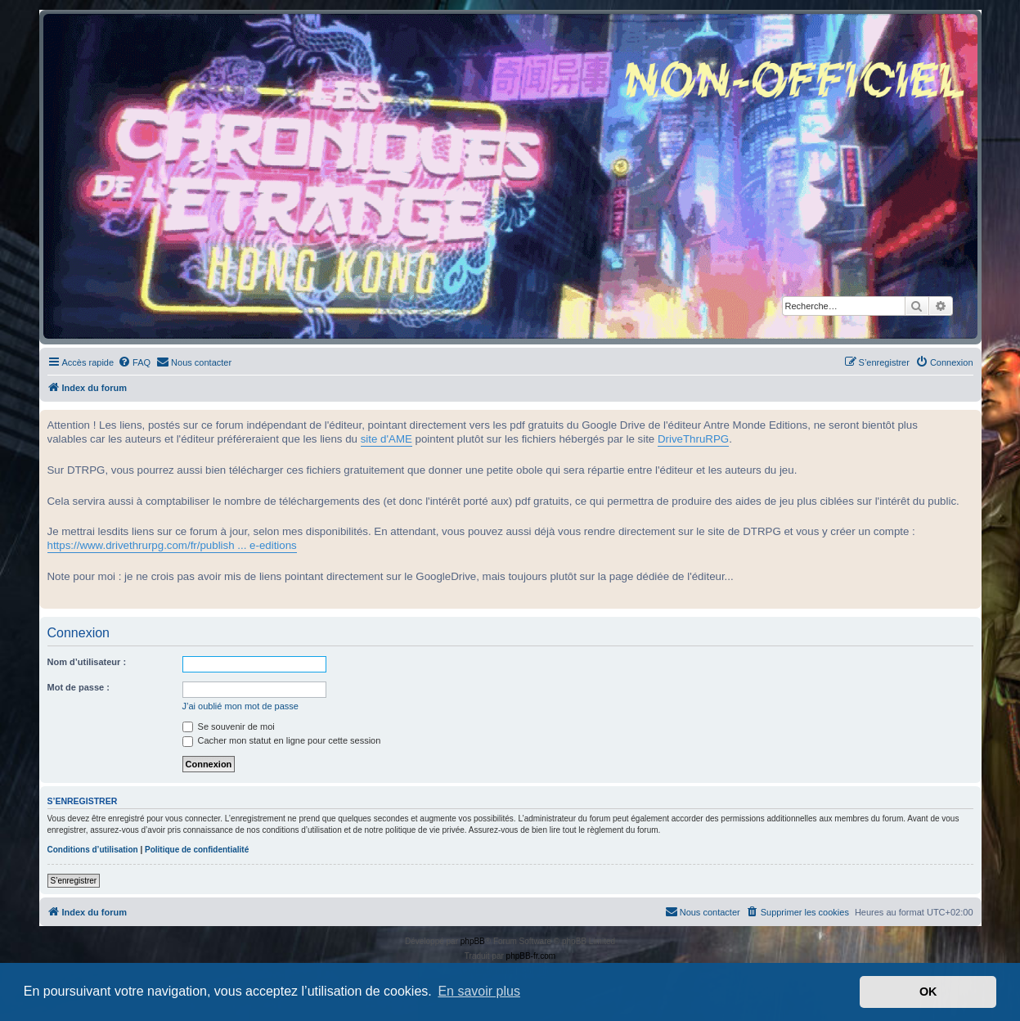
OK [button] (928, 991)
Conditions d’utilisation (92, 849)
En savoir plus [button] (479, 991)
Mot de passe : (78, 687)
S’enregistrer (74, 880)
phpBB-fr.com (531, 955)
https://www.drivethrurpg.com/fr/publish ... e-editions (172, 545)
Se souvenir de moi (228, 726)
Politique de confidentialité (197, 849)
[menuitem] (134, 362)
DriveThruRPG (693, 439)
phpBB (473, 941)
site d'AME (386, 439)
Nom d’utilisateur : (87, 662)
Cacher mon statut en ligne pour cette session (281, 740)
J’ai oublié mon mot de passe (240, 706)
